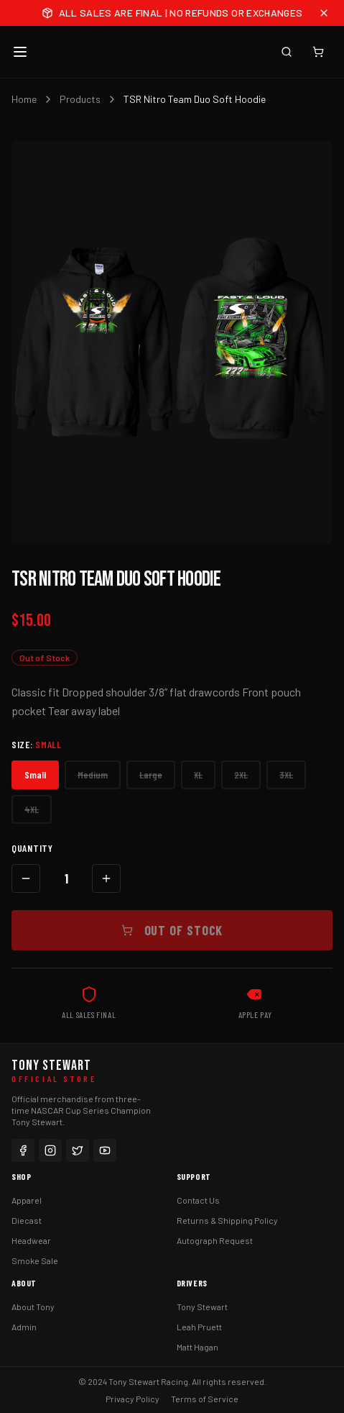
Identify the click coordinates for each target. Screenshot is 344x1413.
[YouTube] (104, 1150)
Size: (36, 744)
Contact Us (198, 1200)
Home (24, 99)
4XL (31, 809)
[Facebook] (22, 1150)
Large (150, 774)
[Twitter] (77, 1150)
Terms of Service (204, 1399)
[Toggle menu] (20, 51)
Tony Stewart (202, 1306)
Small (35, 774)
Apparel (26, 1200)
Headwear (31, 1240)
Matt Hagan (197, 1347)
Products (80, 99)
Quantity (32, 848)
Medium (93, 774)
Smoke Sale (34, 1260)
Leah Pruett (199, 1327)
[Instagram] (50, 1150)
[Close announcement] (324, 13)
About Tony (33, 1306)
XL (198, 774)
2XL (241, 774)
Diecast (26, 1220)
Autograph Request (215, 1240)
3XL (286, 774)
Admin (24, 1327)
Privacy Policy (132, 1399)
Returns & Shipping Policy (227, 1220)
